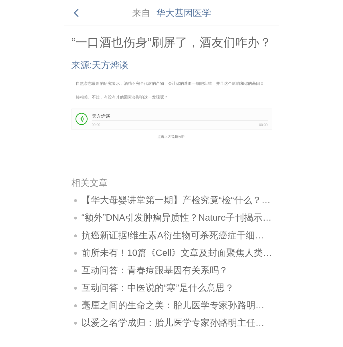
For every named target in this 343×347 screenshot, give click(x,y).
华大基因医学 (183, 13)
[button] (82, 119)
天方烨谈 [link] (101, 116)
